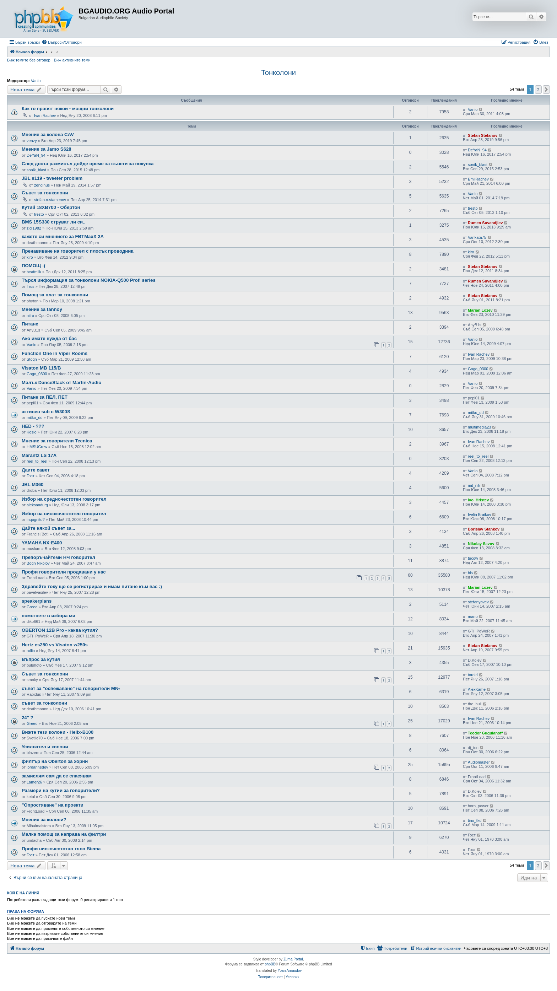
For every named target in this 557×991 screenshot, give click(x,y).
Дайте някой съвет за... (48, 528)
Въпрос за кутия (41, 659)
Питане (30, 324)
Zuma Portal (293, 959)
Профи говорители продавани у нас (64, 572)
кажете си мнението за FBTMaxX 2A (63, 236)
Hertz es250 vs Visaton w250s (55, 644)
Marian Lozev (480, 310)
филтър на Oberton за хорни (55, 761)
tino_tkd (475, 820)
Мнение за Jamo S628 (46, 149)
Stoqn (32, 359)
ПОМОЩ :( (33, 265)
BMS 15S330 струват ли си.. (53, 222)
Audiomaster (479, 762)
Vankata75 (477, 237)
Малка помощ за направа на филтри (64, 834)
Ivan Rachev (45, 115)
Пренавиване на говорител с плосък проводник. (78, 251)
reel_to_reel (37, 461)
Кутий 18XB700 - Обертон (51, 207)
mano (473, 616)
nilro (30, 315)
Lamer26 (34, 782)
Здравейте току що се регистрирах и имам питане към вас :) (92, 586)
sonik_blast (36, 170)
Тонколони (278, 72)
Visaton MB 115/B (41, 368)
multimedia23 (479, 427)
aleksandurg (37, 505)
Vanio (35, 81)
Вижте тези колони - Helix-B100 (57, 732)
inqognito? (36, 519)
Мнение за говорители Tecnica (57, 440)
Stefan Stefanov (482, 135)
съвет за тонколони (44, 703)
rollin (31, 650)
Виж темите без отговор (28, 60)
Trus (30, 286)
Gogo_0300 (37, 374)
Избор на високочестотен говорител (64, 513)
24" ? (27, 717)
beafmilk (34, 272)
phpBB (270, 964)
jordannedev (37, 767)
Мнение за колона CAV (48, 134)
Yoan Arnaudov (290, 971)
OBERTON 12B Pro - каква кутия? (60, 630)
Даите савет (36, 470)
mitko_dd (35, 417)
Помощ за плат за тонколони (55, 294)
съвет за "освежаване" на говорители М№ (71, 688)
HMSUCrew (37, 447)
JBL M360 (32, 484)
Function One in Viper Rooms (54, 353)
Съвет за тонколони (45, 192)
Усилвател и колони (45, 746)
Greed (32, 607)
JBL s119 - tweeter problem (52, 178)
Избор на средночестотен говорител (64, 499)
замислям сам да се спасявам (57, 776)
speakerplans (37, 601)
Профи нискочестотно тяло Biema (61, 848)
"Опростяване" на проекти (52, 805)
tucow (473, 558)
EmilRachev (478, 179)
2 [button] (538, 89)
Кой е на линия (23, 893)
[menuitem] (62, 42)
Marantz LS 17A (39, 455)
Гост (30, 476)
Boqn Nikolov (38, 563)
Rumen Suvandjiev (485, 223)
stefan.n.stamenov (50, 200)
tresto (39, 214)
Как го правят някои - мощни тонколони (68, 108)
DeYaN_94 (36, 155)
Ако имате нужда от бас (49, 338)
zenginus (42, 185)
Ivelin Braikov (479, 514)
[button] (546, 89)
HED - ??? (33, 426)
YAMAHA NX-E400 (42, 542)
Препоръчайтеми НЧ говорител (58, 557)
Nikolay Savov (481, 544)
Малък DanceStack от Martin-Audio (61, 382)
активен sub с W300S (46, 411)
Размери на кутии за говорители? (61, 790)
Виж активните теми (72, 60)
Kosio (32, 432)
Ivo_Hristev (478, 500)
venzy (32, 141)
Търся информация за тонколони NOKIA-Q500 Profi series (89, 280)
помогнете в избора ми (48, 615)
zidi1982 (34, 228)
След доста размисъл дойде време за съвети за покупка (87, 163)
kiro (30, 257)
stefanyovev (478, 602)
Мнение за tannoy (42, 309)
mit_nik (474, 485)
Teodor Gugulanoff (485, 733)
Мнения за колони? (44, 819)
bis (470, 573)
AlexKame (477, 689)
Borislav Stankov (483, 529)
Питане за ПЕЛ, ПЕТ (44, 397)
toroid (473, 675)
